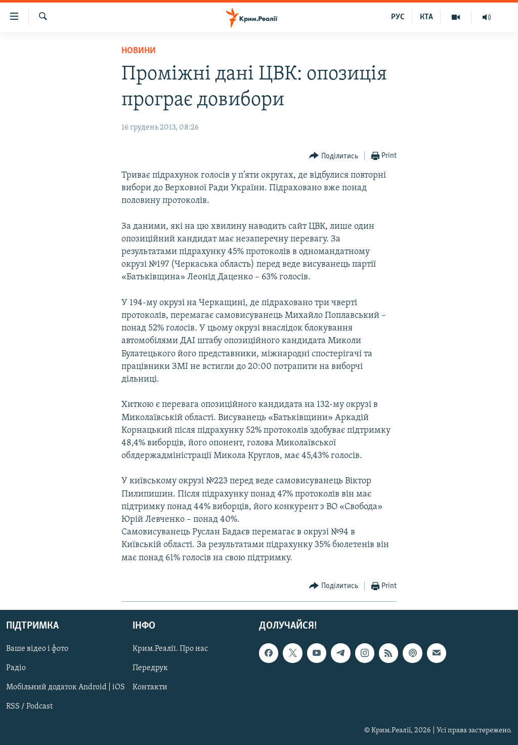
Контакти (150, 687)
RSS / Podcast (29, 706)
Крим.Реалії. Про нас (170, 649)
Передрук (150, 668)
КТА (426, 17)
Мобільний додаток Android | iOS (65, 687)
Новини (138, 51)
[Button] (333, 156)
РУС (398, 17)
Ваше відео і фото (37, 649)
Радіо (16, 668)
